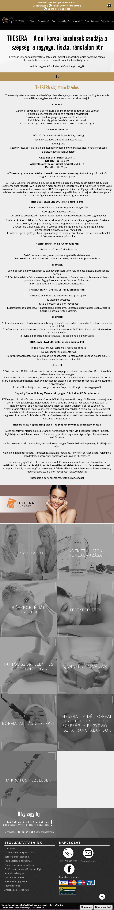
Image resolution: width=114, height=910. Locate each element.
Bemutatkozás (44, 21)
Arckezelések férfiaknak (16, 889)
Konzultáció (10, 848)
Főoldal (33, 21)
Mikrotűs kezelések (14, 877)
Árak (87, 21)
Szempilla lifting (12, 885)
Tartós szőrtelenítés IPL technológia (23, 869)
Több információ (103, 907)
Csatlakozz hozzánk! (69, 876)
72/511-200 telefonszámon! (66, 5)
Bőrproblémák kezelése (16, 856)
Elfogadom (86, 907)
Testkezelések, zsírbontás (18, 860)
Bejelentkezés (107, 21)
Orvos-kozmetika (59, 21)
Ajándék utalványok (14, 873)
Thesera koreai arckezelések (19, 864)
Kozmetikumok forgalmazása (19, 852)
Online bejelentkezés (59, 8)
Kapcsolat (95, 21)
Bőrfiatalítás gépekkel (15, 881)
